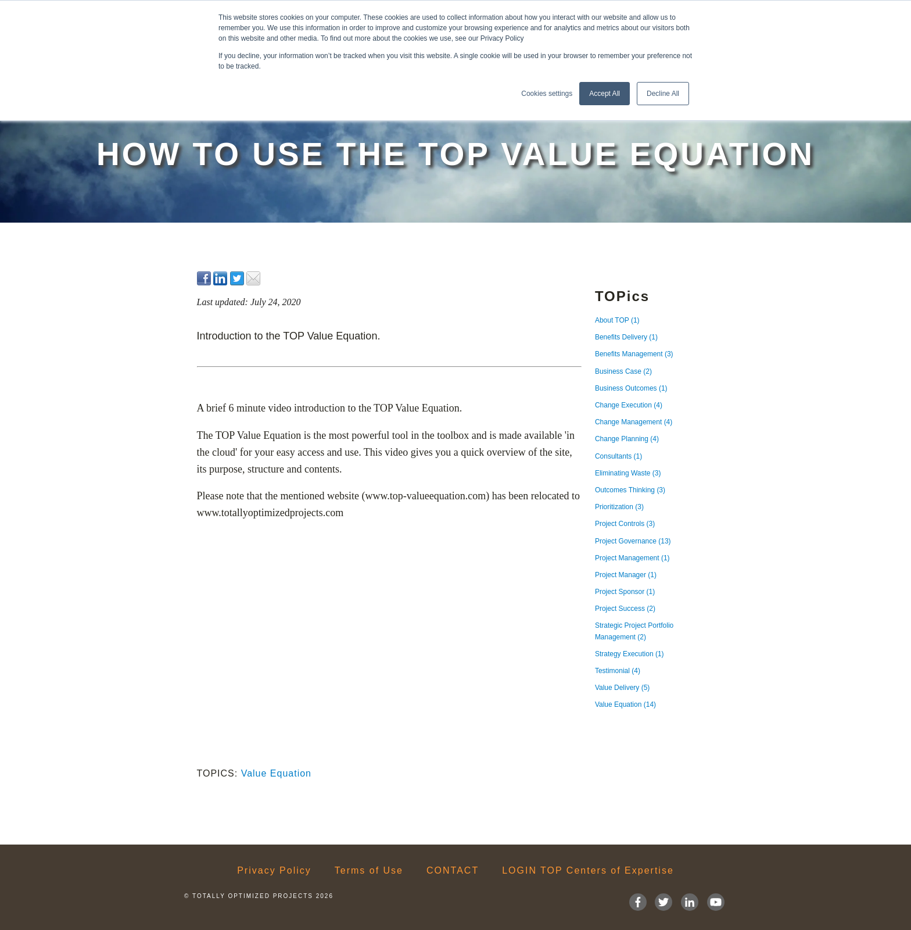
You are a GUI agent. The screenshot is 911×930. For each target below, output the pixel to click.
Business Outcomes (631, 388)
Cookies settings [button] (546, 94)
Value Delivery (622, 688)
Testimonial (617, 671)
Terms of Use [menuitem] (369, 871)
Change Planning (627, 439)
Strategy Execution (629, 654)
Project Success (625, 608)
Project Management (632, 558)
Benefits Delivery (626, 337)
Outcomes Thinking (630, 490)
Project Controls (625, 524)
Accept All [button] (604, 94)
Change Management (633, 422)
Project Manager (626, 575)
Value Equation (276, 773)
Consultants (618, 456)
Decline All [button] (663, 94)
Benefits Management (634, 354)
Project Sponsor (625, 592)
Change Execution (628, 405)
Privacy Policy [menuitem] (274, 871)
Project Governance (633, 541)
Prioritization (619, 507)
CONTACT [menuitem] (452, 871)
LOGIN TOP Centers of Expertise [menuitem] (588, 871)
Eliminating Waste (628, 473)
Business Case (623, 371)
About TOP (617, 320)
